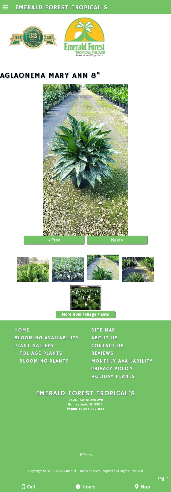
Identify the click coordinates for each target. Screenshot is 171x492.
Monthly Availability (122, 361)
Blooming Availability (46, 338)
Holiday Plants (113, 377)
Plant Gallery (34, 346)
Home (22, 330)
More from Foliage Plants (85, 314)
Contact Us (107, 346)
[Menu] (5, 8)
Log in (163, 478)
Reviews (102, 353)
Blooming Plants (44, 361)
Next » (117, 240)
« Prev (54, 240)
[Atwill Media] (90, 465)
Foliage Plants (41, 353)
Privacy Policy (112, 369)
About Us (104, 338)
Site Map (103, 330)
